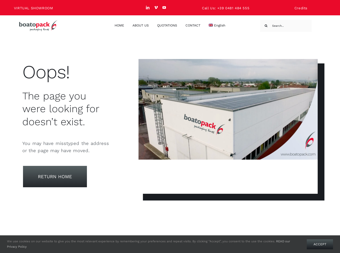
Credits (300, 8)
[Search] (266, 26)
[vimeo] (156, 7)
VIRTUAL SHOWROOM (33, 8)
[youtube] (164, 7)
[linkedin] (148, 7)
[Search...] (286, 26)
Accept (320, 244)
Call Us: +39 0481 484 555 (225, 8)
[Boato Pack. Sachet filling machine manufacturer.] (38, 22)
